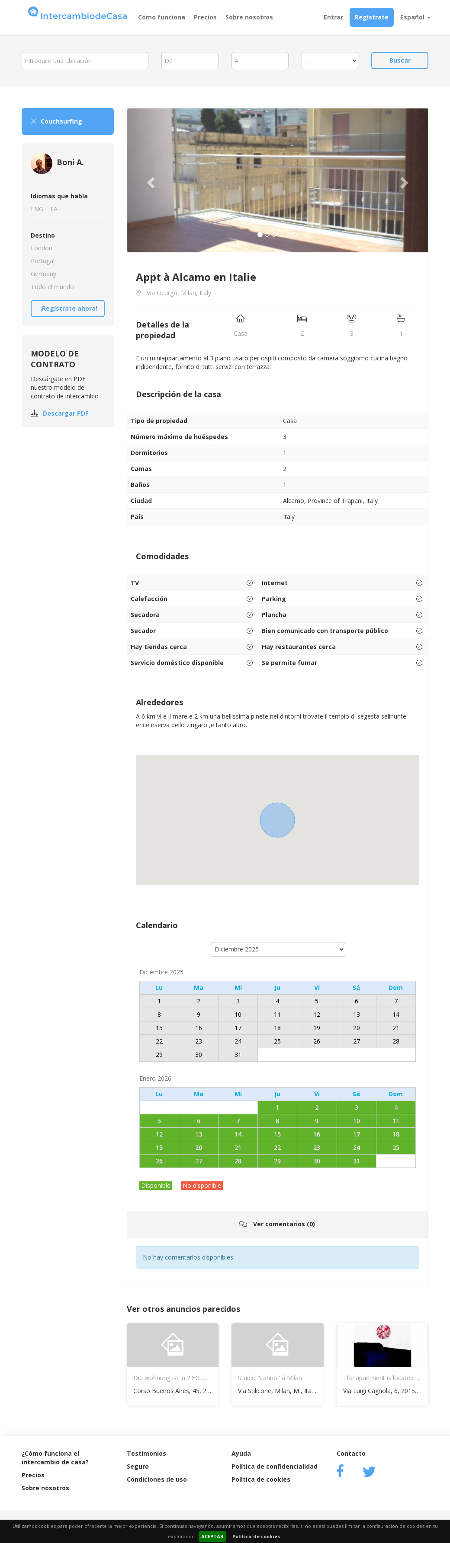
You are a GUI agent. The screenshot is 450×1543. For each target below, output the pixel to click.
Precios (205, 17)
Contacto (351, 1453)
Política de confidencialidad (274, 1466)
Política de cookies (256, 1536)
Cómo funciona (161, 17)
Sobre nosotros (249, 17)
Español (415, 17)
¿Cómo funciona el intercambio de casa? (55, 1457)
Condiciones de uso (157, 1479)
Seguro (138, 1466)
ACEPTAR (212, 1536)
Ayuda (241, 1453)
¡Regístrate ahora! (68, 308)
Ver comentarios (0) (277, 1224)
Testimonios (146, 1453)
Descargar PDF (65, 413)
